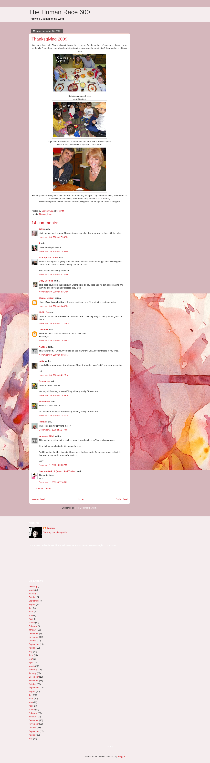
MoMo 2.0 (44, 312)
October (32, 597)
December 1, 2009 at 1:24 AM (53, 430)
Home (80, 499)
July (30, 608)
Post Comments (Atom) (86, 508)
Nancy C (43, 347)
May (31, 615)
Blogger (121, 756)
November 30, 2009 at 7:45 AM (53, 251)
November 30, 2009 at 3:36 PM (53, 355)
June (31, 611)
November (34, 637)
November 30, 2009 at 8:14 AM (53, 274)
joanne (42, 422)
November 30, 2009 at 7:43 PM (53, 395)
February (33, 586)
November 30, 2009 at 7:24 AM (53, 237)
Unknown (44, 329)
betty (41, 361)
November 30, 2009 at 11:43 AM (54, 340)
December (34, 633)
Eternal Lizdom (46, 298)
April (31, 619)
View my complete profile (55, 532)
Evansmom (44, 381)
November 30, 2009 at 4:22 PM (53, 375)
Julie (41, 229)
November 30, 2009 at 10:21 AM (54, 323)
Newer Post (38, 499)
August (32, 604)
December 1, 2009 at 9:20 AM (53, 465)
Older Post (122, 499)
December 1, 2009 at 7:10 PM (53, 482)
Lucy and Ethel (46, 436)
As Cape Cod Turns (49, 257)
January (32, 593)
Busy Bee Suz (46, 281)
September (34, 601)
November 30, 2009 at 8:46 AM (53, 306)
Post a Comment (44, 488)
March (32, 590)
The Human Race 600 (59, 12)
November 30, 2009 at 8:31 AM (53, 292)
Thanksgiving (45, 214)
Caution (51, 528)
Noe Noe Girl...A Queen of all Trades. (57, 471)
